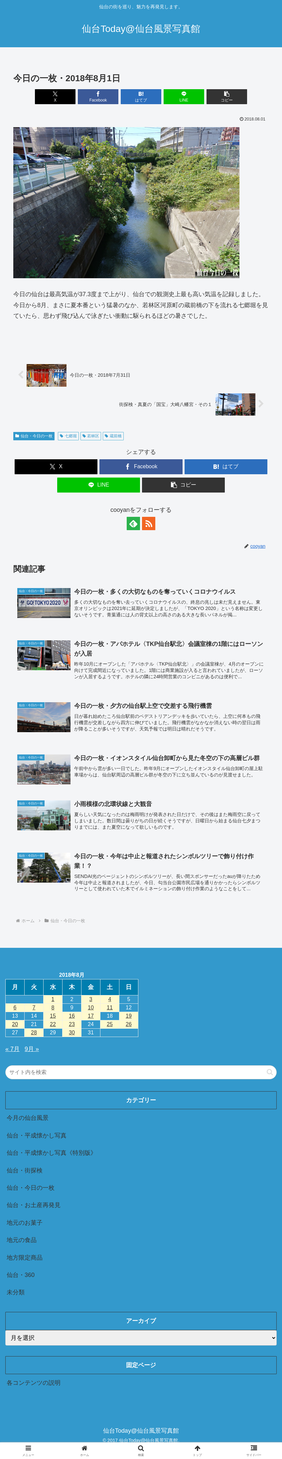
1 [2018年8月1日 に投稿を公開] (53, 999)
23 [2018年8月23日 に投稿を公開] (72, 1024)
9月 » (32, 1049)
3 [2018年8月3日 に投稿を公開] (90, 999)
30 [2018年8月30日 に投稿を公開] (72, 1032)
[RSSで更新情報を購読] (148, 523)
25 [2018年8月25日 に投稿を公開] (110, 1024)
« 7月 (12, 1049)
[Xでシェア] (55, 96)
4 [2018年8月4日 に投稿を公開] (109, 999)
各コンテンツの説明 (34, 1382)
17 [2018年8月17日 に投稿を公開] (91, 1016)
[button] (227, 96)
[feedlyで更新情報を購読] (133, 523)
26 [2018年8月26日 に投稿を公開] (129, 1024)
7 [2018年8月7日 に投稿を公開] (34, 1007)
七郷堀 (68, 436)
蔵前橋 (113, 436)
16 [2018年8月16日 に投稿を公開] (72, 1016)
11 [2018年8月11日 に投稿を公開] (110, 1007)
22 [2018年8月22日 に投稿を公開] (53, 1024)
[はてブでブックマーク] (141, 96)
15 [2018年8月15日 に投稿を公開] (53, 1016)
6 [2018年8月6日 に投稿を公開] (15, 1007)
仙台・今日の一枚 (34, 436)
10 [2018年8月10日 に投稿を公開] (91, 1007)
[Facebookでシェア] (98, 96)
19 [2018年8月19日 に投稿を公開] (129, 1016)
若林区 (90, 436)
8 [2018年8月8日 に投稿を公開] (53, 1007)
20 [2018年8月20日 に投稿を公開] (15, 1024)
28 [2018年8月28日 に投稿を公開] (34, 1032)
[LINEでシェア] (184, 96)
